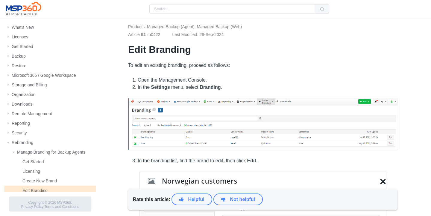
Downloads (22, 104)
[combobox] (232, 9)
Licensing (31, 171)
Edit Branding (35, 190)
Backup (19, 56)
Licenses (20, 36)
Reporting (21, 123)
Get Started (22, 46)
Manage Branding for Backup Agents (51, 152)
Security (19, 132)
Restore (19, 65)
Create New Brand (39, 180)
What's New (23, 27)
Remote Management (32, 113)
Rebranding (22, 142)
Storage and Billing (29, 84)
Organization (23, 94)
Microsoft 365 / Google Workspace (44, 75)
